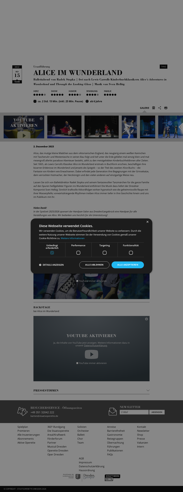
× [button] (147, 222)
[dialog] (91, 246)
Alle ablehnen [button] (94, 264)
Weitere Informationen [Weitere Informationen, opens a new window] (73, 238)
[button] (51, 265)
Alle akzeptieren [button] (127, 264)
